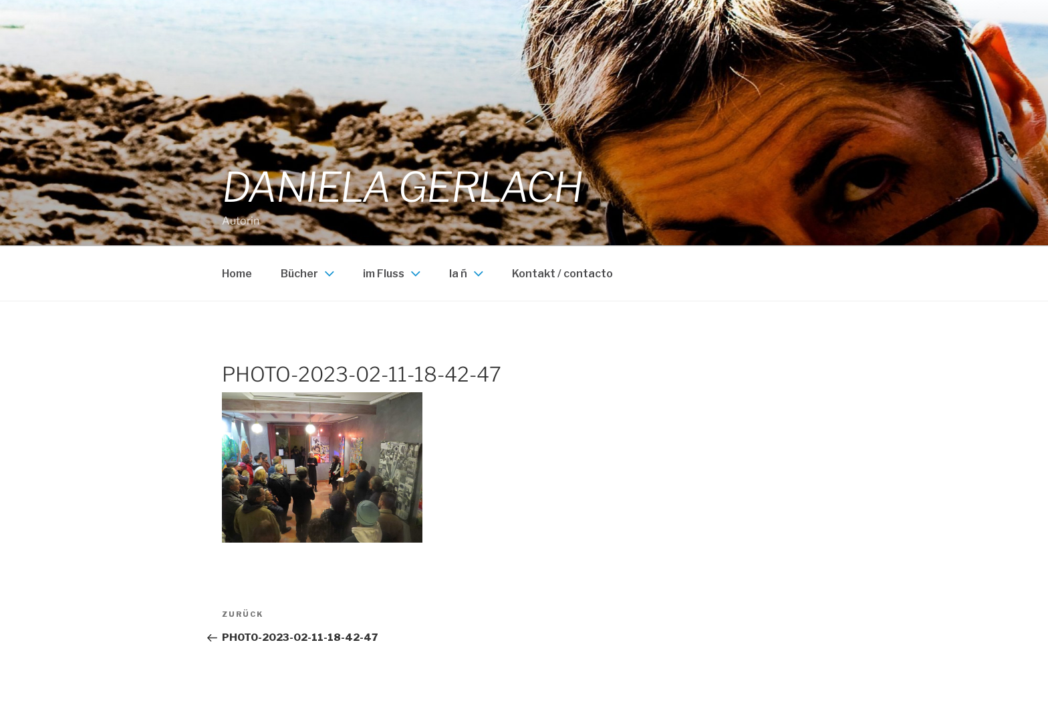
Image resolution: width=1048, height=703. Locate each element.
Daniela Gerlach (402, 187)
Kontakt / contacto (562, 273)
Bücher (309, 273)
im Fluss (393, 273)
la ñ (468, 273)
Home (237, 273)
